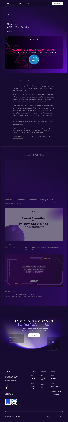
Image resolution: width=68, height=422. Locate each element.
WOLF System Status (51, 417)
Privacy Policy (60, 417)
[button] (21, 3)
